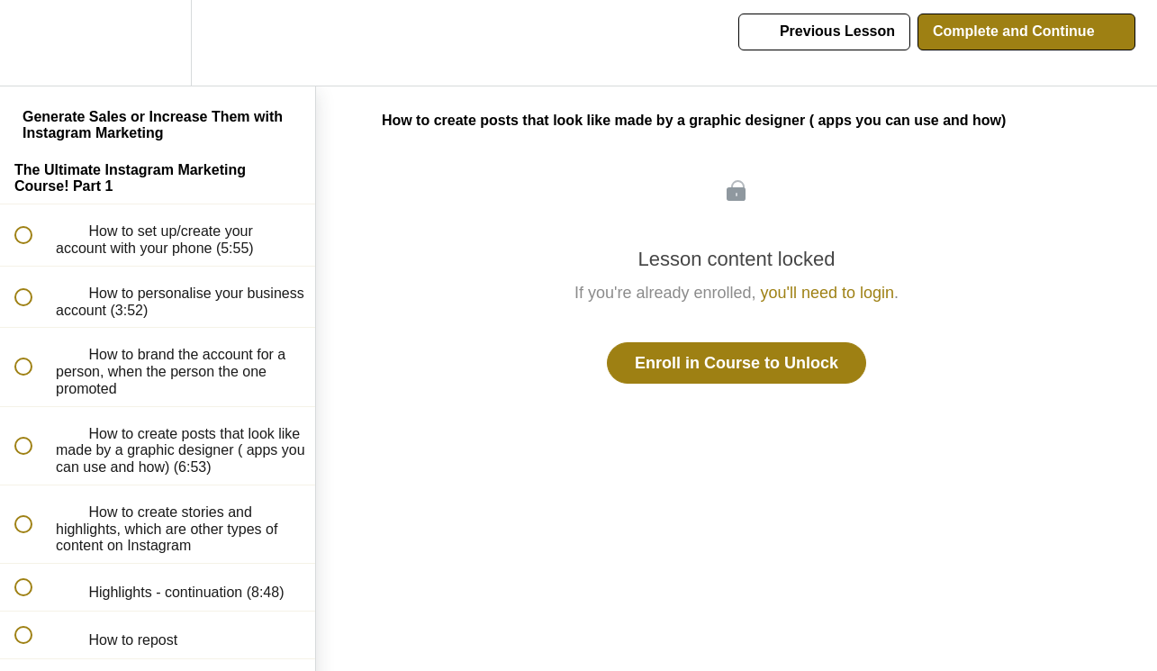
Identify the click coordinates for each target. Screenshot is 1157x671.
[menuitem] (157, 43)
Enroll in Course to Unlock (736, 363)
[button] (33, 43)
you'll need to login (828, 293)
